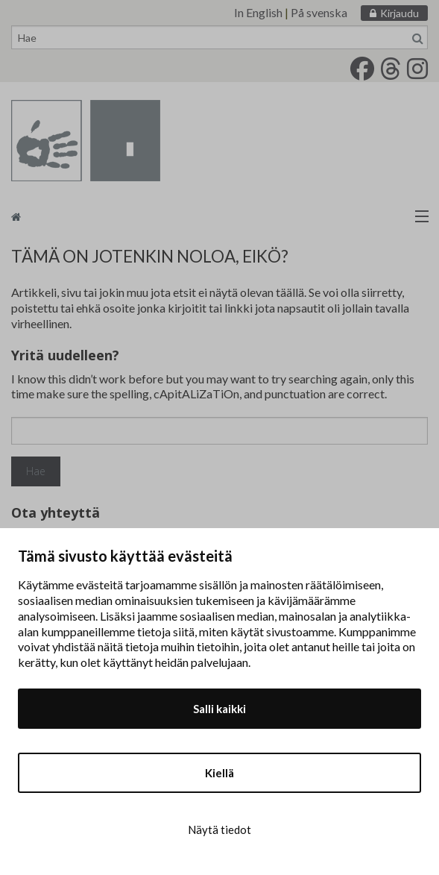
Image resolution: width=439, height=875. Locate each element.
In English (258, 12)
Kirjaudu (399, 13)
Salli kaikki (219, 708)
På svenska (319, 12)
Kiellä (219, 773)
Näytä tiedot (219, 829)
